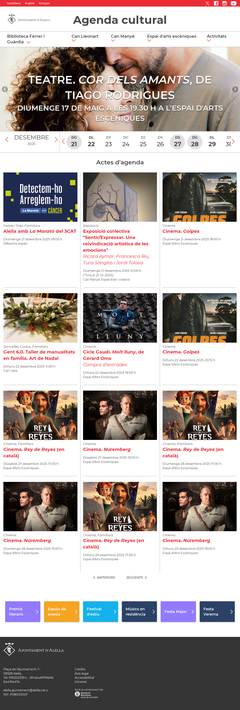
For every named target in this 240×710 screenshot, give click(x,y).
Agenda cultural (120, 20)
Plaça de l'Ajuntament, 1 (21, 669)
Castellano (13, 3)
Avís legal (81, 673)
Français (44, 3)
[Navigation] (5, 89)
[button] (86, 38)
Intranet (81, 682)
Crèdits (80, 669)
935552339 (16, 677)
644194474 (11, 682)
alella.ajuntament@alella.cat (24, 690)
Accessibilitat (84, 677)
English (29, 3)
